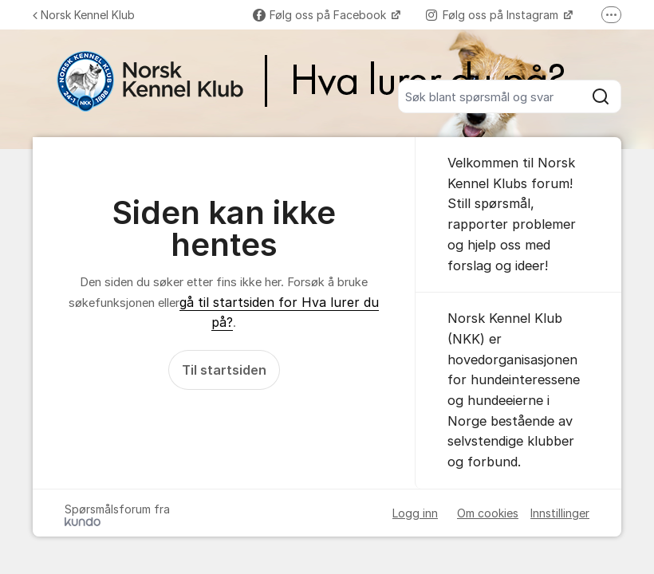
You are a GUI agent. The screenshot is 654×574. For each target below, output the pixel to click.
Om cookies (487, 513)
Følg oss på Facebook (321, 15)
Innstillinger (559, 513)
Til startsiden (224, 370)
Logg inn (415, 513)
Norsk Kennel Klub (84, 15)
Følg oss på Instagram (493, 15)
